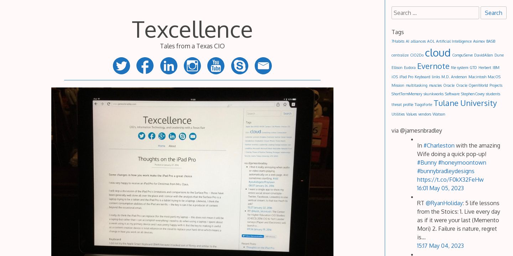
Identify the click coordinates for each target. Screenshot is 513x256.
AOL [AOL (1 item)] (431, 41)
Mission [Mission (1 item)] (398, 85)
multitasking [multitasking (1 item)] (417, 85)
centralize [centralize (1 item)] (400, 55)
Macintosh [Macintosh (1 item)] (477, 76)
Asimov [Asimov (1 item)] (479, 41)
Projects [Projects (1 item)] (495, 85)
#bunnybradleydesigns (446, 171)
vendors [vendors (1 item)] (424, 114)
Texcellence (192, 28)
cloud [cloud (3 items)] (438, 52)
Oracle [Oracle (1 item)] (449, 85)
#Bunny (427, 162)
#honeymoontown (462, 162)
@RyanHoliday (444, 203)
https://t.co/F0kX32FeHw (450, 179)
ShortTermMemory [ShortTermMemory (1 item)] (407, 93)
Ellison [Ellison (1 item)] (397, 67)
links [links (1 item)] (436, 76)
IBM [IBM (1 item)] (496, 67)
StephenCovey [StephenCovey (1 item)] (472, 93)
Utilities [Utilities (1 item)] (398, 114)
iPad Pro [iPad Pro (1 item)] (406, 76)
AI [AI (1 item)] (407, 41)
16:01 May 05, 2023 (440, 188)
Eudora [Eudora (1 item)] (410, 67)
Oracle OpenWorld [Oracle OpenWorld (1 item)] (472, 85)
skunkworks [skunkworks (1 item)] (434, 93)
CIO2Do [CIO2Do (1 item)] (417, 55)
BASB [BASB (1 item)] (490, 41)
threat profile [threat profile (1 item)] (402, 104)
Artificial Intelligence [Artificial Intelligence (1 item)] (454, 41)
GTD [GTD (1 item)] (473, 67)
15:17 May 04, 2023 (440, 245)
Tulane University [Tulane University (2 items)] (465, 103)
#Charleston (439, 145)
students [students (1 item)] (493, 93)
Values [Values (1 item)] (411, 114)
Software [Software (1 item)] (452, 93)
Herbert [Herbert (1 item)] (484, 67)
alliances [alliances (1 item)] (418, 41)
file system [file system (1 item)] (459, 67)
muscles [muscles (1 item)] (435, 85)
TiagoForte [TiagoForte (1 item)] (423, 104)
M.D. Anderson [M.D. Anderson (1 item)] (454, 76)
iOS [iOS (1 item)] (395, 76)
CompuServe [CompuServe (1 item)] (462, 55)
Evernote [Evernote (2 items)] (433, 66)
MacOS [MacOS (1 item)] (494, 76)
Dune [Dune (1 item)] (499, 55)
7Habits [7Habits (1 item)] (398, 41)
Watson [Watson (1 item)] (438, 114)
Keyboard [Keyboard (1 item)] (422, 76)
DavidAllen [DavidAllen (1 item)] (483, 55)
